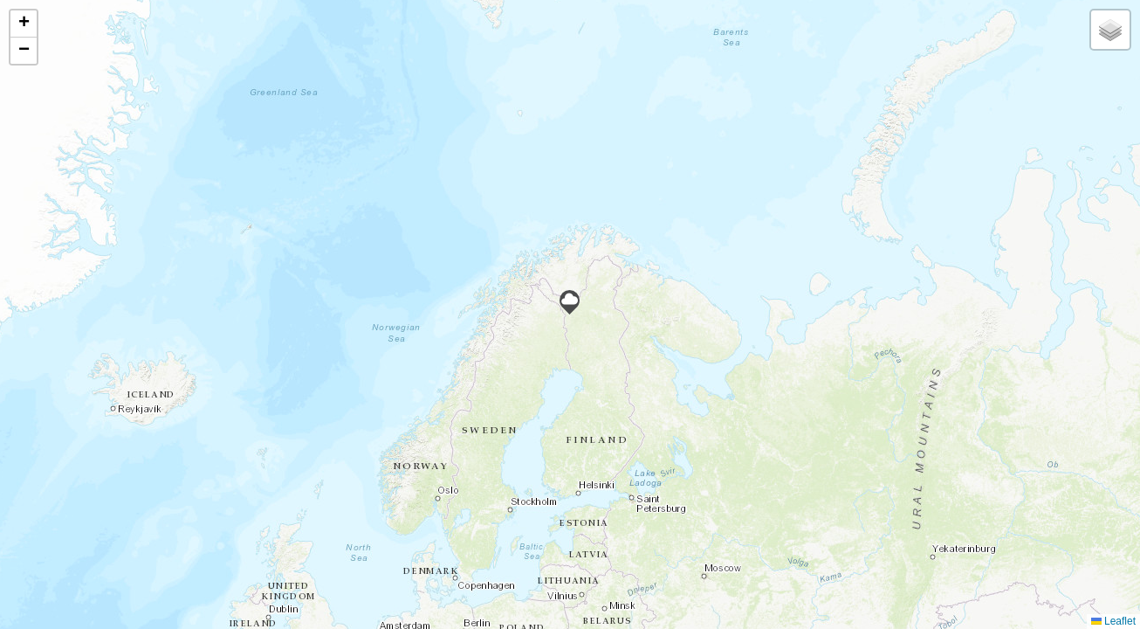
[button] (570, 302)
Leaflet (1113, 621)
